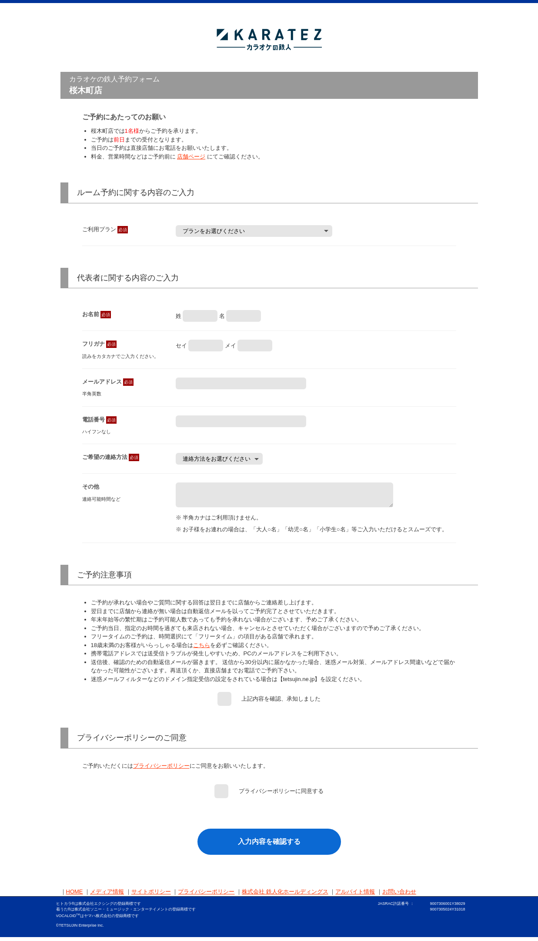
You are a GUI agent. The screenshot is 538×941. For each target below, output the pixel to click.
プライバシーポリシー (161, 769)
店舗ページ (191, 156)
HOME (74, 895)
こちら (201, 649)
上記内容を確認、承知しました (281, 702)
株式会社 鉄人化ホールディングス (285, 895)
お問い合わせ (399, 895)
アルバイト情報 (355, 895)
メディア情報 (107, 895)
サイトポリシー (151, 895)
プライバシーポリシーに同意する (281, 795)
